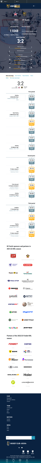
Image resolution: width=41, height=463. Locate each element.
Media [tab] (7, 78)
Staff (8, 411)
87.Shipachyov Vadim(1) (14, 188)
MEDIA (8, 425)
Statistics (8, 420)
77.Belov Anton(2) (14, 233)
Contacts (8, 401)
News (8, 427)
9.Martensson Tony (14, 114)
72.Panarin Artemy (14, 225)
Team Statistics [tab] (18, 75)
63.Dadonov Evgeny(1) (14, 187)
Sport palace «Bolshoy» (11, 399)
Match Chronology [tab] (9, 75)
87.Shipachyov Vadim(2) (13, 234)
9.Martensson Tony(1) (15, 172)
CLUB (8, 396)
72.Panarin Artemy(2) (15, 236)
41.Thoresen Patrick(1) (14, 170)
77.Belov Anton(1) (14, 169)
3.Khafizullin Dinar (14, 97)
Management (9, 398)
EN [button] (33, 5)
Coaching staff (9, 407)
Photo (8, 428)
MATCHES (9, 417)
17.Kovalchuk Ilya (14, 209)
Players (8, 409)
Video (8, 430)
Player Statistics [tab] (25, 75)
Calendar (8, 419)
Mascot (8, 412)
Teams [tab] (31, 75)
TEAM (8, 406)
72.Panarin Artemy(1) (14, 186)
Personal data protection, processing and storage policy (20, 455)
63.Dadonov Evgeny (14, 195)
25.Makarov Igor (15, 147)
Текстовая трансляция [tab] (15, 78)
